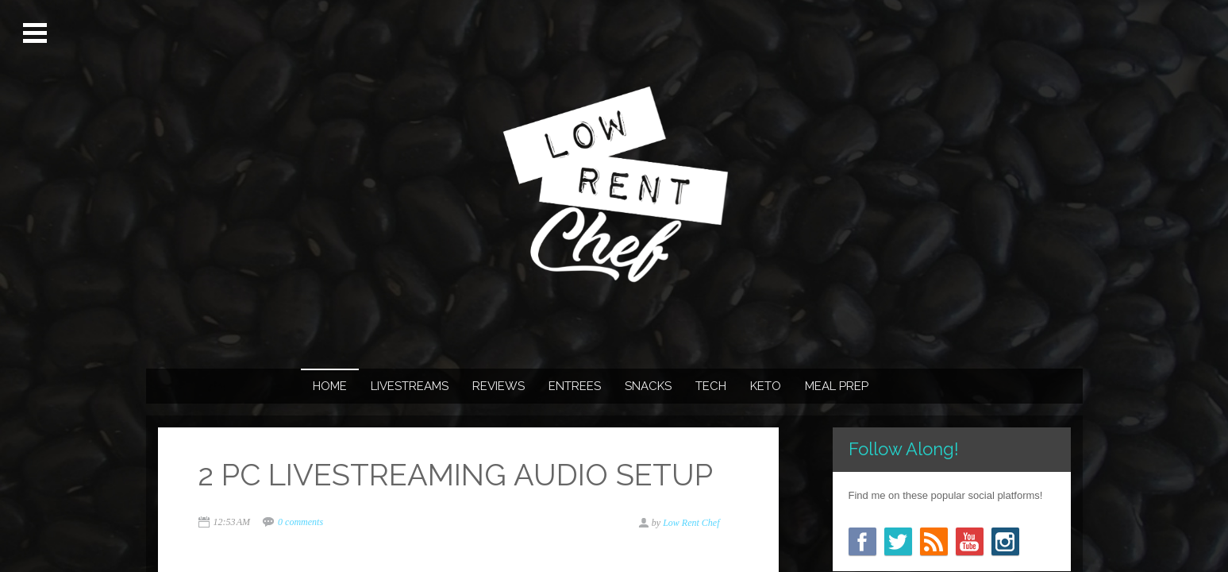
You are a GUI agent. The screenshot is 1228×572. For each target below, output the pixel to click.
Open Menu (37, 33)
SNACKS (648, 386)
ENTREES (575, 386)
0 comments (300, 522)
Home (330, 386)
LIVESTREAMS (409, 386)
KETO (765, 386)
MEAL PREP (836, 386)
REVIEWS (498, 386)
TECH (710, 386)
